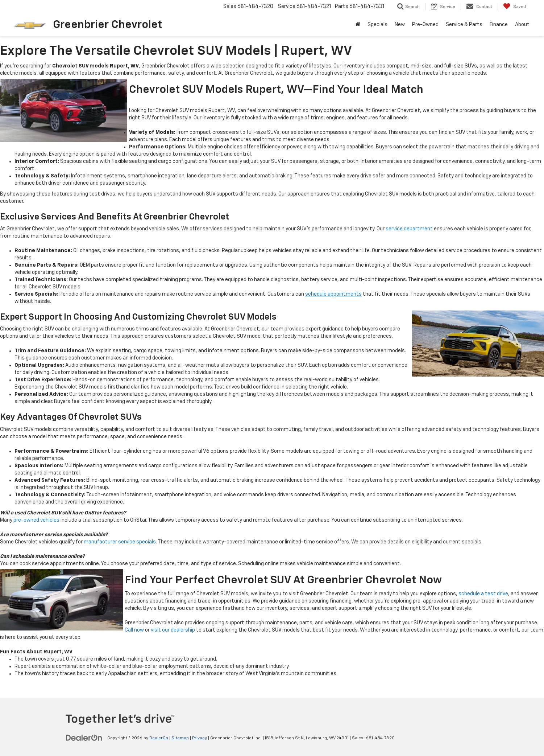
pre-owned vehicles (36, 520)
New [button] (400, 24)
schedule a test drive (483, 593)
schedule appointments (333, 294)
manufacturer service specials (120, 542)
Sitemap (180, 738)
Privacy (199, 738)
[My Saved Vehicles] (514, 6)
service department (409, 228)
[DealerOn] (84, 737)
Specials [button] (377, 24)
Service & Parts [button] (464, 24)
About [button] (522, 24)
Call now (134, 630)
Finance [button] (499, 24)
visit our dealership (173, 630)
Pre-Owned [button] (425, 24)
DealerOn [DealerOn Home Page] (158, 738)
